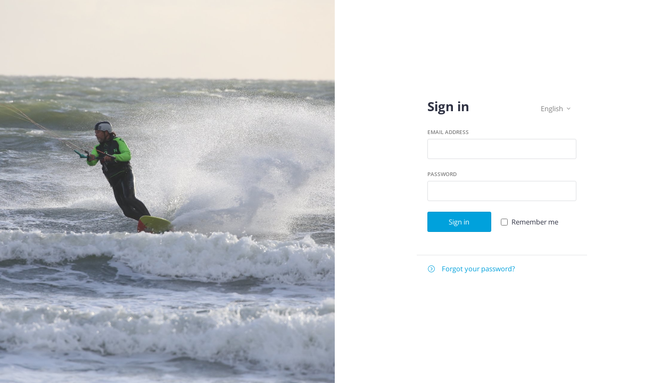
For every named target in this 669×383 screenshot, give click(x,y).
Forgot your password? (471, 269)
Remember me (534, 222)
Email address (448, 132)
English (556, 109)
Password (442, 174)
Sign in (459, 222)
